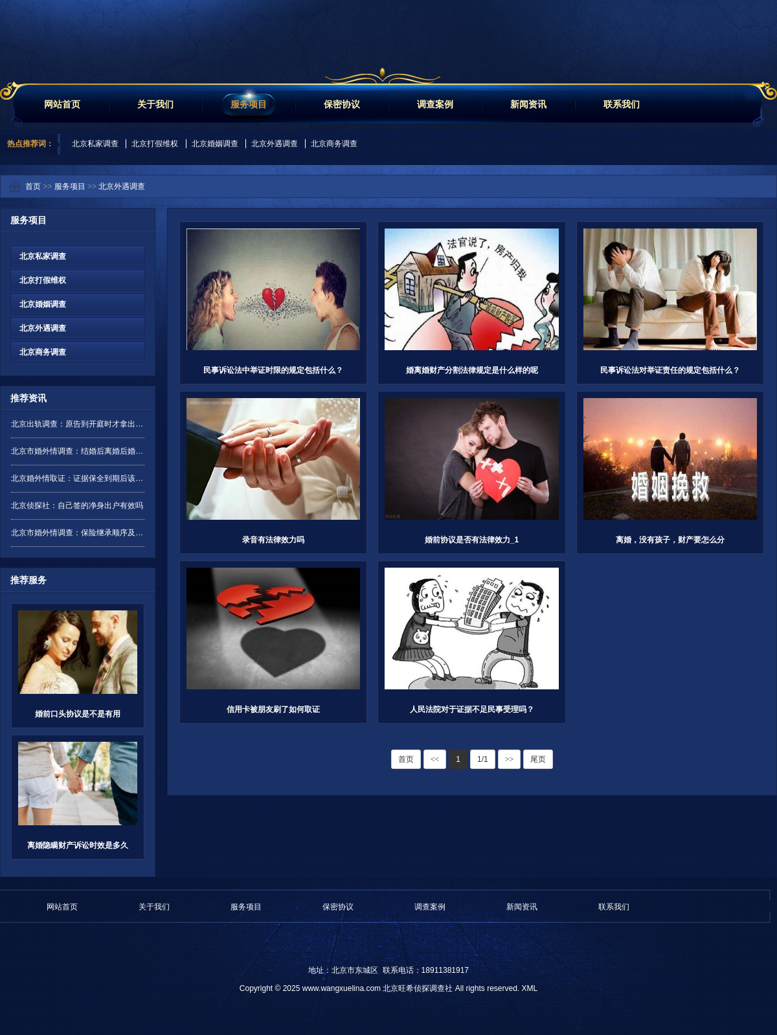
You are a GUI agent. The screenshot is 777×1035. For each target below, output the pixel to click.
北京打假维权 (154, 143)
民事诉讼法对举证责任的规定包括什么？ (670, 370)
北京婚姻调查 (215, 143)
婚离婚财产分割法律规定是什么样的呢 (472, 370)
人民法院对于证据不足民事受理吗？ (472, 709)
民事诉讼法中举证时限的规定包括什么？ (273, 370)
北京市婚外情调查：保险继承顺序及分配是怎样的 (77, 532)
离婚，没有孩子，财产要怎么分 (670, 539)
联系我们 (621, 104)
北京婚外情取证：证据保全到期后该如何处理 (77, 478)
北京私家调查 (95, 143)
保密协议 (342, 104)
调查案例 (435, 104)
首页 (33, 186)
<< (435, 759)
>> (509, 759)
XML (529, 988)
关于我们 (155, 104)
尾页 (538, 759)
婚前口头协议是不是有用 (77, 713)
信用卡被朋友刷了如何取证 (273, 709)
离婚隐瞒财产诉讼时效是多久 (77, 845)
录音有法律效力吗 (273, 539)
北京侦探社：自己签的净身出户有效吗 (77, 505)
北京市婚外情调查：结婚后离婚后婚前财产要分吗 (77, 451)
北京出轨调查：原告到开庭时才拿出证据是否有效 (77, 423)
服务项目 (249, 104)
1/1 (482, 759)
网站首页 (62, 104)
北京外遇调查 (274, 143)
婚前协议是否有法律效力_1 (472, 539)
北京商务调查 (334, 143)
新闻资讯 (528, 104)
